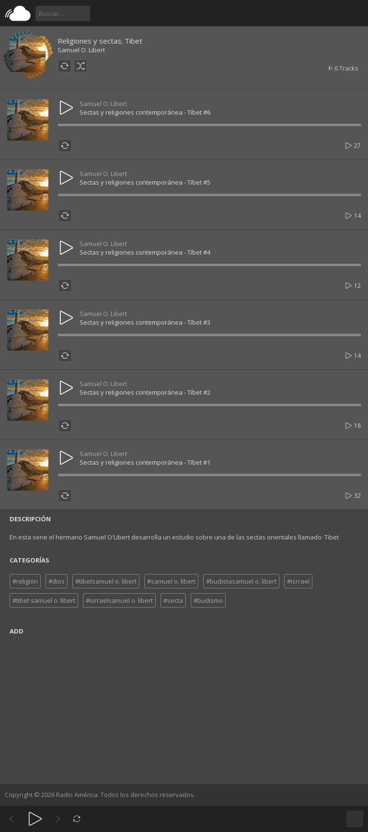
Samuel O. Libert (81, 50)
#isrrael (298, 581)
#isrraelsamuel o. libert (119, 600)
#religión (25, 581)
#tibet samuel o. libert (43, 600)
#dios (56, 581)
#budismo (208, 600)
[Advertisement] (184, 707)
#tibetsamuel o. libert (106, 581)
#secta (173, 600)
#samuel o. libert (171, 581)
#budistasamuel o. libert (241, 581)
